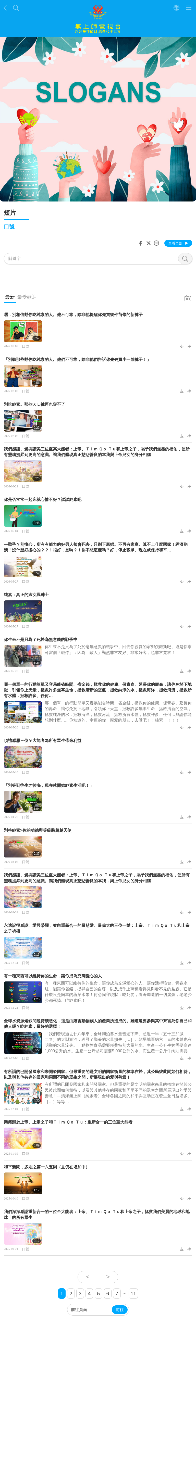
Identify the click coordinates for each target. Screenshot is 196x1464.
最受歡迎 (27, 297)
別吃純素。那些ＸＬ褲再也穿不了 (34, 404)
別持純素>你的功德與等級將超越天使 (37, 830)
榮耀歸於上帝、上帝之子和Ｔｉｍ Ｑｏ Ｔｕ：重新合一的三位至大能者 (68, 1122)
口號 (25, 346)
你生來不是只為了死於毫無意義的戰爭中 (40, 639)
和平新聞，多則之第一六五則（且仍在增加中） (47, 1167)
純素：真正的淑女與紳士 (26, 594)
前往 (120, 1309)
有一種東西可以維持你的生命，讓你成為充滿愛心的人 (53, 976)
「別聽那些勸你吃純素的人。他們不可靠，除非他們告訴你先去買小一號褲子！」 (77, 359)
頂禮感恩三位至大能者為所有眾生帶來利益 (42, 740)
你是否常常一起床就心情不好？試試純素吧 (42, 499)
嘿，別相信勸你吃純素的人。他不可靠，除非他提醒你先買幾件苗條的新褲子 (73, 314)
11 (133, 1293)
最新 (10, 297)
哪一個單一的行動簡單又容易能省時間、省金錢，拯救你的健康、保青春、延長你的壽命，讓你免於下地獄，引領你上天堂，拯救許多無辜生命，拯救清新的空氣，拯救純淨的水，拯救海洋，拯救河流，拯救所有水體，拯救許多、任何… (98, 690)
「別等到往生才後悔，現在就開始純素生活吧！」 (49, 785)
